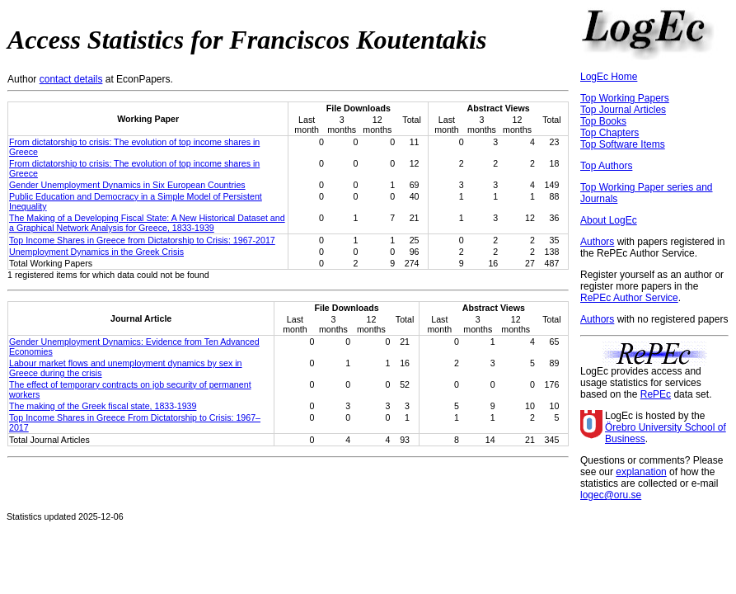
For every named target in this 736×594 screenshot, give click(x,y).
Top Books (603, 121)
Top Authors (606, 166)
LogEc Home (608, 76)
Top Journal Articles (623, 110)
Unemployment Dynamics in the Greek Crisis (96, 252)
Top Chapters (609, 133)
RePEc (655, 394)
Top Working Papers (624, 98)
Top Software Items (622, 144)
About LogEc (608, 220)
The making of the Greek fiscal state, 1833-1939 (102, 406)
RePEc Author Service (629, 298)
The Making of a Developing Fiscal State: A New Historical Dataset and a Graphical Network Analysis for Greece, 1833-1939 (147, 223)
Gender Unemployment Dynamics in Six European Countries (127, 185)
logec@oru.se (610, 495)
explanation (641, 472)
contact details (71, 79)
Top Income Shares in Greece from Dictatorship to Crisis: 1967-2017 (142, 240)
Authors (597, 242)
